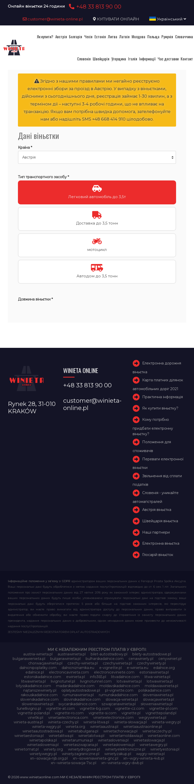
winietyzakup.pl (117, 754)
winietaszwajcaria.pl (81, 744)
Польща (153, 36)
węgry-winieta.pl (150, 754)
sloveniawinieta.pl (158, 695)
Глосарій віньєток (157, 554)
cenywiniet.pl (169, 658)
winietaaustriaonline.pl (142, 726)
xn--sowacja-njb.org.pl (49, 758)
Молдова (138, 36)
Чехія (88, 36)
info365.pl (98, 677)
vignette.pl (131, 713)
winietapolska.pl (43, 740)
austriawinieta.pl (72, 654)
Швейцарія (101, 58)
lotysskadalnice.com (33, 686)
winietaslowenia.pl (43, 744)
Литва (112, 36)
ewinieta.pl (75, 677)
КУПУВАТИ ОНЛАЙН (118, 19)
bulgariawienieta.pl (29, 658)
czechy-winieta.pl (82, 663)
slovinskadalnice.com (82, 699)
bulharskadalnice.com (105, 658)
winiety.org (53, 749)
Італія (132, 58)
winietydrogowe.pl (84, 749)
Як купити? (45, 36)
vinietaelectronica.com (68, 717)
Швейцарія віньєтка (160, 521)
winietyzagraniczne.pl (80, 754)
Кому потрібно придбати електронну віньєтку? (153, 426)
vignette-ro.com (69, 713)
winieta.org (75, 726)
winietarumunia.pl (77, 740)
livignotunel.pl (63, 681)
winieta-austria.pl (28, 722)
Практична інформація (162, 397)
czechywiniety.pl (151, 663)
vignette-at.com (60, 708)
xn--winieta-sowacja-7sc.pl (73, 763)
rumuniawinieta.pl (78, 695)
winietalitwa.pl (61, 735)
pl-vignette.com (119, 690)
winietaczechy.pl (157, 731)
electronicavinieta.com (69, 672)
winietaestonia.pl (29, 735)
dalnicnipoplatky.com (38, 667)
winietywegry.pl (43, 754)
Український (167, 19)
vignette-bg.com (95, 708)
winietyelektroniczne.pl (125, 749)
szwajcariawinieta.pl (119, 704)
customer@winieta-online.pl (53, 19)
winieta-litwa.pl (96, 722)
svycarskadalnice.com (77, 704)
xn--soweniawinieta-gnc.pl (95, 758)
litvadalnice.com (125, 677)
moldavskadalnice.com (120, 686)
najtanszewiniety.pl (39, 690)
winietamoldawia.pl (126, 735)
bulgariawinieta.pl (65, 658)
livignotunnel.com (96, 681)
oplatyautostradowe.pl (80, 690)
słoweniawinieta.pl (157, 704)
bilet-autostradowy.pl (109, 654)
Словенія (84, 58)
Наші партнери (156, 532)
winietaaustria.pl (104, 726)
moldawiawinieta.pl (161, 686)
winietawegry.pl (153, 744)
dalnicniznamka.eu (78, 667)
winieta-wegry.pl (166, 722)
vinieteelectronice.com (113, 717)
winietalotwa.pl (91, 735)
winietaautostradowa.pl (42, 731)
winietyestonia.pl (164, 749)
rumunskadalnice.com (118, 695)
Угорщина (118, 58)
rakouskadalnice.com (39, 695)
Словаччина (184, 36)
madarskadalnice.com (75, 686)
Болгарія (75, 36)
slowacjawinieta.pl (158, 699)
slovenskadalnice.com (39, 699)
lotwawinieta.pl (160, 681)
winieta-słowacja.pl (130, 722)
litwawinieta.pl (33, 681)
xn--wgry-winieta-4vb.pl (143, 758)
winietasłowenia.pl (119, 744)
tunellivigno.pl (29, 708)
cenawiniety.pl (141, 658)
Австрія (61, 36)
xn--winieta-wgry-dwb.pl (122, 763)
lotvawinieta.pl (129, 681)
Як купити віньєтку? (160, 408)
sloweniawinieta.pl (37, 704)
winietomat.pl (27, 749)
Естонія (100, 36)
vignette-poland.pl (34, 713)
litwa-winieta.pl (157, 677)
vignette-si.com (102, 713)
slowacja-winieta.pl (122, 699)
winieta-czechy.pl (63, 722)
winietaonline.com (164, 735)
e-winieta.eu (137, 667)
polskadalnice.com (154, 690)
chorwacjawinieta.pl (45, 663)
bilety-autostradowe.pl (151, 654)
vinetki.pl (35, 717)
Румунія (167, 36)
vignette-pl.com (163, 708)
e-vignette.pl (110, 667)
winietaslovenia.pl (113, 740)
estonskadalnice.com (42, 677)
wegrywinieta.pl (152, 717)
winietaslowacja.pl (149, 740)
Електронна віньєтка (160, 543)
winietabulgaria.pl (83, 731)
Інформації (147, 58)
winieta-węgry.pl (46, 726)
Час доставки (168, 58)
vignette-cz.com (129, 708)
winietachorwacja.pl (120, 731)
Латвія (124, 36)
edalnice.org (164, 667)
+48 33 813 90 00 (94, 6)
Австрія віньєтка (156, 509)
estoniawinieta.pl (154, 672)
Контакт (187, 58)
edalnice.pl (35, 672)
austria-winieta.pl (38, 654)
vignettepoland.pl (161, 713)
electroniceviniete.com (114, 672)
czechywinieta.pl (117, 663)
